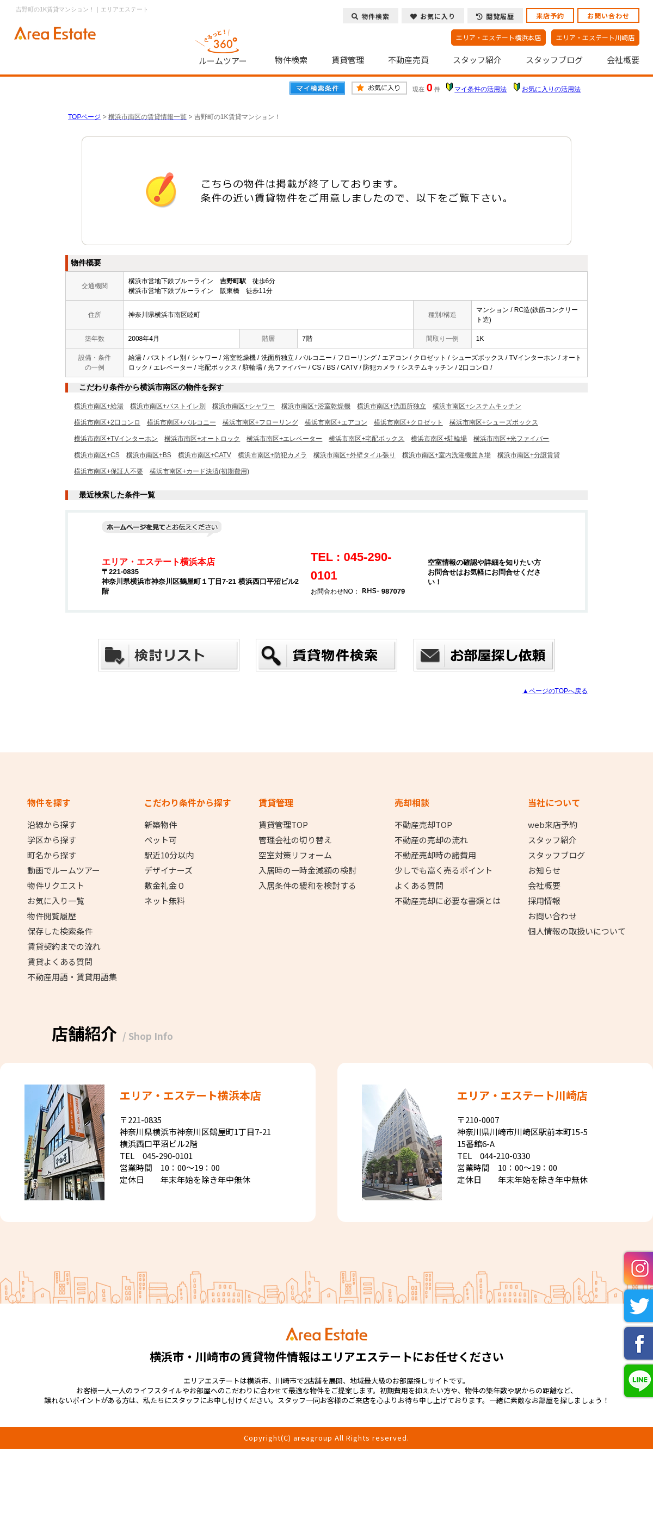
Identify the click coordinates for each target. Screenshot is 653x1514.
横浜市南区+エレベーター (284, 439)
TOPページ (84, 117)
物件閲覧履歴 (51, 916)
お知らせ (544, 870)
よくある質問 (419, 885)
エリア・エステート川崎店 (595, 37)
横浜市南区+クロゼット (408, 422)
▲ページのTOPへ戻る (555, 691)
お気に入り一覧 (55, 901)
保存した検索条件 (60, 931)
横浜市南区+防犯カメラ (272, 455)
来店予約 (550, 15)
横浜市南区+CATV (204, 455)
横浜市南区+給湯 (99, 406)
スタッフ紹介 (477, 60)
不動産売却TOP (423, 825)
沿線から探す (51, 825)
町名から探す (51, 855)
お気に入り (432, 16)
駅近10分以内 (169, 855)
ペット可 (160, 840)
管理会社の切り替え (295, 840)
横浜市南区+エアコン (336, 422)
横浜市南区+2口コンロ (107, 422)
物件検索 (291, 60)
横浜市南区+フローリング (260, 422)
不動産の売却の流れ (431, 840)
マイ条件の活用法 (480, 89)
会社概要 (623, 60)
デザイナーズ (168, 870)
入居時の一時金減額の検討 (307, 870)
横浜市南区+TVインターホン (116, 439)
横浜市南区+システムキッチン (477, 406)
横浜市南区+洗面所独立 (391, 406)
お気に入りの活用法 (551, 89)
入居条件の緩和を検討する (307, 885)
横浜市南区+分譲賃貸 (528, 455)
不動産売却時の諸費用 (435, 855)
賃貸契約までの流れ (64, 946)
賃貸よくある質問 (60, 962)
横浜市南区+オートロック (202, 439)
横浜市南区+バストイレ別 (168, 406)
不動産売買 (408, 60)
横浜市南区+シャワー (243, 406)
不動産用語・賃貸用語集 (72, 977)
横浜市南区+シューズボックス (493, 422)
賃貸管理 (347, 60)
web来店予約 (552, 825)
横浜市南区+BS (148, 455)
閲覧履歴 (495, 16)
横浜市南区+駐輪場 (439, 439)
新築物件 (160, 825)
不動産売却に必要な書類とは (448, 901)
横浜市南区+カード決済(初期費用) (199, 471)
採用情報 (544, 901)
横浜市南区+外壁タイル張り (354, 455)
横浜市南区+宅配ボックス (366, 439)
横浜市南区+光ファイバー (511, 439)
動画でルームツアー (63, 870)
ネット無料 (164, 901)
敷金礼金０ (164, 885)
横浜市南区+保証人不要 (108, 471)
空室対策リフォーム (295, 855)
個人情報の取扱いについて (577, 931)
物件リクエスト (55, 885)
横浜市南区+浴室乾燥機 (315, 406)
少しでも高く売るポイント (443, 870)
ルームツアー (223, 46)
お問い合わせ (608, 15)
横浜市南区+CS (97, 455)
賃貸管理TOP (283, 825)
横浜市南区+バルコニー (181, 422)
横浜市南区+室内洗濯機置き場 (446, 455)
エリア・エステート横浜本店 (498, 37)
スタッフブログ (554, 60)
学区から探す (51, 840)
